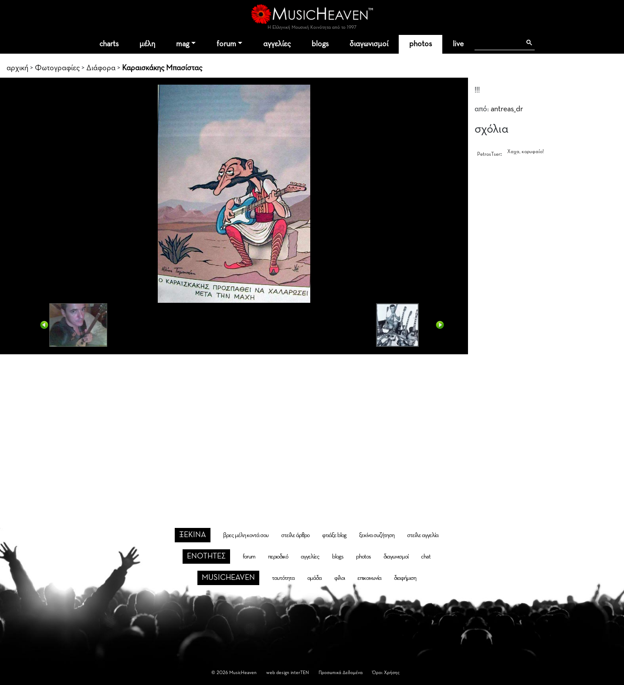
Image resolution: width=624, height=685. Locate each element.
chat (426, 557)
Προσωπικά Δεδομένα (341, 672)
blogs (320, 44)
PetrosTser (488, 154)
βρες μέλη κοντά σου (245, 535)
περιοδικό (278, 557)
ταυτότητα (283, 578)
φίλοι (339, 578)
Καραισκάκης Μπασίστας (162, 68)
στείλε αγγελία (422, 535)
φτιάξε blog (334, 535)
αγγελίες (277, 44)
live (458, 44)
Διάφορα (100, 68)
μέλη (147, 44)
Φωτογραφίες (57, 68)
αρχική (17, 68)
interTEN (300, 672)
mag (182, 44)
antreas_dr (507, 109)
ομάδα (314, 578)
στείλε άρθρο (295, 535)
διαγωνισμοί (368, 44)
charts (109, 44)
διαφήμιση (405, 578)
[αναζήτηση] (497, 43)
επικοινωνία (369, 578)
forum (226, 44)
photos (420, 44)
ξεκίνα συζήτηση (376, 535)
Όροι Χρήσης (386, 672)
